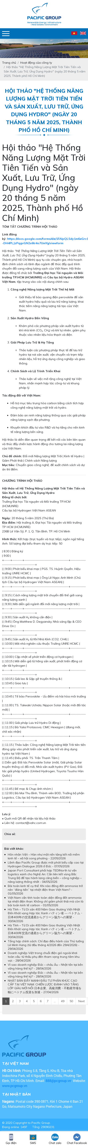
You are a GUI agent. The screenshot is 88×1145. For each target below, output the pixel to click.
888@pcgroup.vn (58, 1080)
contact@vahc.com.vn (31, 823)
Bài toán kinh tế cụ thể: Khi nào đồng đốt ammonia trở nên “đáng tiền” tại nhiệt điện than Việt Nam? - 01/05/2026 (45, 889)
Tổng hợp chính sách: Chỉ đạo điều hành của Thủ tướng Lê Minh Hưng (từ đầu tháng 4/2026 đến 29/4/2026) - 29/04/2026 (46, 945)
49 (62, 1001)
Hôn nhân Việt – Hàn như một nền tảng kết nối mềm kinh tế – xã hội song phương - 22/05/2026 (44, 856)
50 (71, 1001)
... (55, 1001)
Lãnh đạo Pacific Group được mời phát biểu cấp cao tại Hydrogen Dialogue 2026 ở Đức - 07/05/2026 (46, 864)
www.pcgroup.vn (15, 1085)
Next (81, 1001)
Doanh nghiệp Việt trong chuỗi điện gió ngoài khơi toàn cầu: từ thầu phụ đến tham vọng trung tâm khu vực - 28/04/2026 (44, 956)
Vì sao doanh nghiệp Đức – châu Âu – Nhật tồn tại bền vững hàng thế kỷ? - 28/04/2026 (45, 966)
